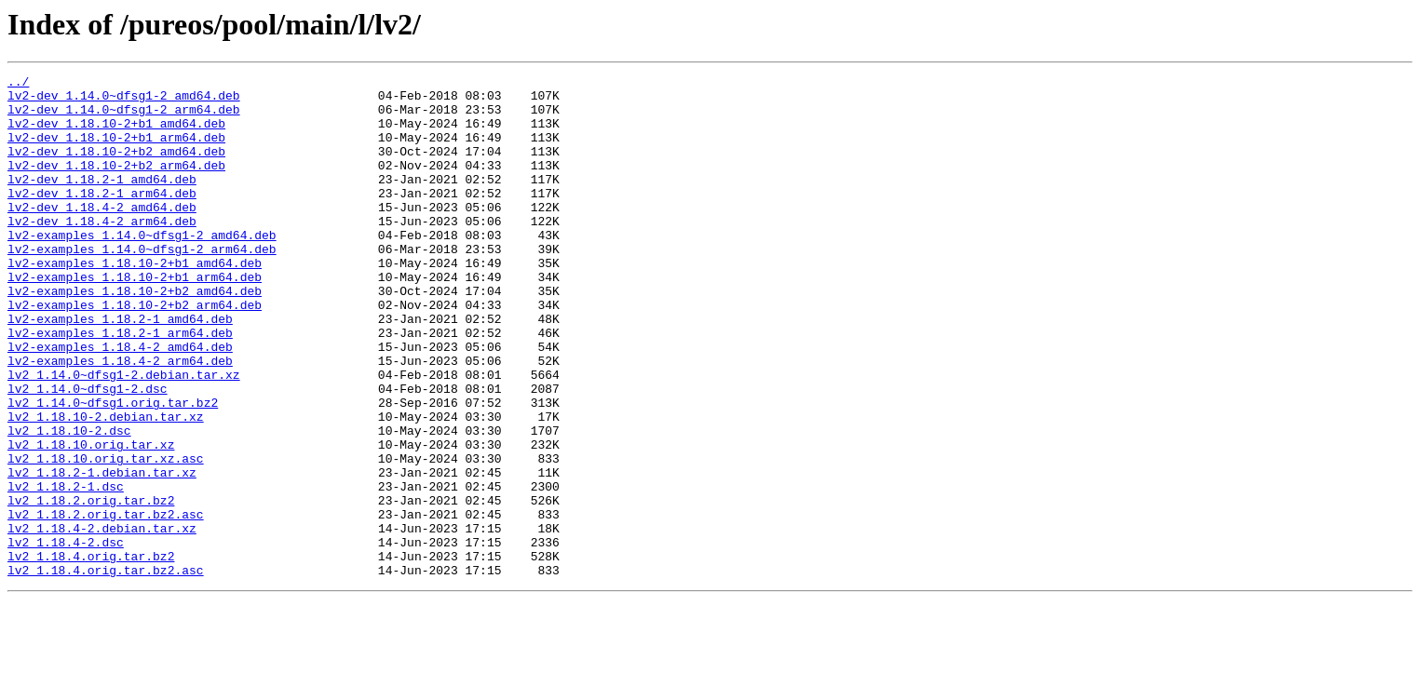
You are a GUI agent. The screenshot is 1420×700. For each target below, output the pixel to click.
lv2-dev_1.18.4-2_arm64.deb (101, 251)
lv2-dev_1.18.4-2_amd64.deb (101, 234)
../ (18, 83)
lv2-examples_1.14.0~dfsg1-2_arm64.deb (142, 284)
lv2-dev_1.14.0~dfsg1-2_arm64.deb (123, 117)
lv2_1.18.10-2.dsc (69, 502)
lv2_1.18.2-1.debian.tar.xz (101, 553)
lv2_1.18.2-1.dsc (65, 569)
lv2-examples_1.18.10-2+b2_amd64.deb (134, 335)
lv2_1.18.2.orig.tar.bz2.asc (105, 603)
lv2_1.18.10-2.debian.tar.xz (105, 486)
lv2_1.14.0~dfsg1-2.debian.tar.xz (123, 435)
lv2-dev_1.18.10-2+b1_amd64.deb (116, 134)
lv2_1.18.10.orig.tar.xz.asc (105, 536)
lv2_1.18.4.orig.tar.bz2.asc (105, 670)
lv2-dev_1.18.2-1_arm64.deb (101, 217)
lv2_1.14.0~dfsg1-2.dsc (87, 452)
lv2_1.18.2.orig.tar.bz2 (90, 586)
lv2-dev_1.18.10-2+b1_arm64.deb (116, 150)
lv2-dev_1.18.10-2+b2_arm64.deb (116, 184)
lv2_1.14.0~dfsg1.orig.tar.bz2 (112, 469)
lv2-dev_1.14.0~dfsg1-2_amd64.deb (123, 100)
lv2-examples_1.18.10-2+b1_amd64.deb (134, 301)
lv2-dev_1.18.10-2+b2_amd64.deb (116, 167)
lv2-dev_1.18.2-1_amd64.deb (101, 201)
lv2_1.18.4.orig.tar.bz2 (90, 653)
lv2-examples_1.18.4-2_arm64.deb (120, 419)
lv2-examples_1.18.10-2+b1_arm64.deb (134, 318)
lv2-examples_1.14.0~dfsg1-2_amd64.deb (142, 268)
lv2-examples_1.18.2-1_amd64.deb (120, 368)
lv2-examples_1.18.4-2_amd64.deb (120, 402)
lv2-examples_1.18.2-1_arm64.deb (120, 385)
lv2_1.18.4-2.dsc (65, 636)
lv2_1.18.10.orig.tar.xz (90, 519)
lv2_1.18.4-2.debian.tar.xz (101, 620)
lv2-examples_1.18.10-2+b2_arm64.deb (134, 351)
